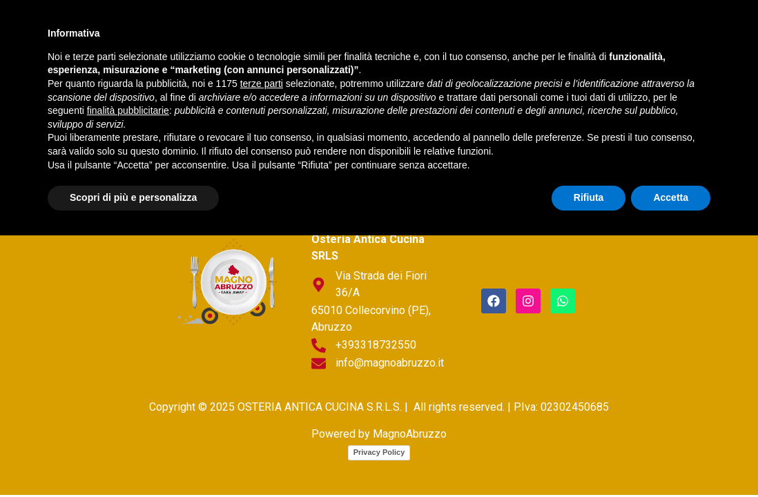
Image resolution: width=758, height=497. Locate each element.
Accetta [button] (670, 459)
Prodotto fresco (446, 29)
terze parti (261, 345)
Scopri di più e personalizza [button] (133, 459)
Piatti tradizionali (320, 29)
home (155, 29)
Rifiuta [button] (589, 459)
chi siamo (218, 29)
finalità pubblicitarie (128, 372)
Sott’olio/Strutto (194, 61)
